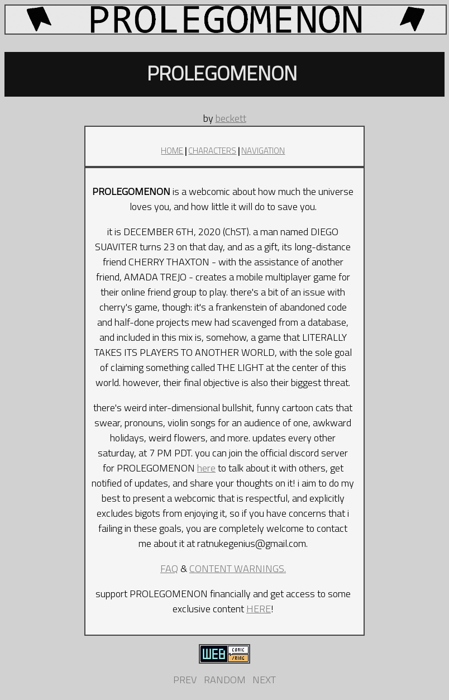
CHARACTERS (212, 150)
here (206, 467)
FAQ (169, 568)
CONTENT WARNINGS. (237, 568)
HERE (258, 608)
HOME (172, 150)
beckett (231, 118)
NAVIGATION (263, 150)
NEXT (264, 679)
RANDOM (225, 679)
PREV (185, 679)
